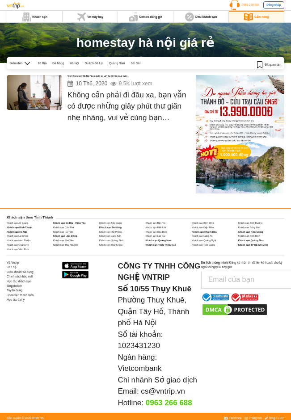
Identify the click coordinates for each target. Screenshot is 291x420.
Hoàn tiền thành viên (20, 295)
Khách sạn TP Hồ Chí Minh (253, 245)
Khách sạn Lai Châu (17, 236)
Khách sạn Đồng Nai (249, 227)
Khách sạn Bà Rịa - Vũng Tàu (69, 223)
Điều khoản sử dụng (20, 271)
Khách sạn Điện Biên (203, 227)
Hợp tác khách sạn (19, 281)
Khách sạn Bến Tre (156, 223)
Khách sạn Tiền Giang (203, 245)
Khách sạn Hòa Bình (156, 232)
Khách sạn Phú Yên (63, 240)
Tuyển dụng (14, 290)
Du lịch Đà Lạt (94, 63)
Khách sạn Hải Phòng (110, 232)
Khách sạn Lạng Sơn (110, 236)
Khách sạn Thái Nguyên (65, 245)
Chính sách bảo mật (20, 276)
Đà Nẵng (58, 63)
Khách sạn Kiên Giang (250, 232)
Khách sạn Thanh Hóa (110, 245)
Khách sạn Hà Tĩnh (63, 232)
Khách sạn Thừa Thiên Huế (161, 245)
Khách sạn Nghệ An (202, 236)
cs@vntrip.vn (163, 391)
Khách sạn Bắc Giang (110, 223)
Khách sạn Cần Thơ (63, 227)
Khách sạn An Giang (17, 223)
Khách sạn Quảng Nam (159, 240)
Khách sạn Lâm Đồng (65, 236)
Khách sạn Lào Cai (155, 236)
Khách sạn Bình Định (203, 223)
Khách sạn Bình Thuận (19, 227)
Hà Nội (74, 63)
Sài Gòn (136, 63)
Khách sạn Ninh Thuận (18, 240)
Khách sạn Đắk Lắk (156, 227)
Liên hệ (12, 267)
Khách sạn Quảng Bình (111, 240)
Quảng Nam (117, 63)
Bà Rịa (42, 63)
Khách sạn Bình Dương (250, 223)
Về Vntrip (13, 262)
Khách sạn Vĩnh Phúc (18, 249)
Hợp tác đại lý (16, 299)
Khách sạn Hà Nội (17, 232)
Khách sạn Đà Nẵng (110, 227)
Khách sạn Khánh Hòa (204, 232)
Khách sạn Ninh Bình (249, 236)
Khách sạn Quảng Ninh (251, 240)
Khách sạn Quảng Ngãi (204, 240)
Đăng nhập (273, 4)
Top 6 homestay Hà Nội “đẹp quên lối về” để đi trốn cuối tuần (119, 78)
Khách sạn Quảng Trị (18, 245)
